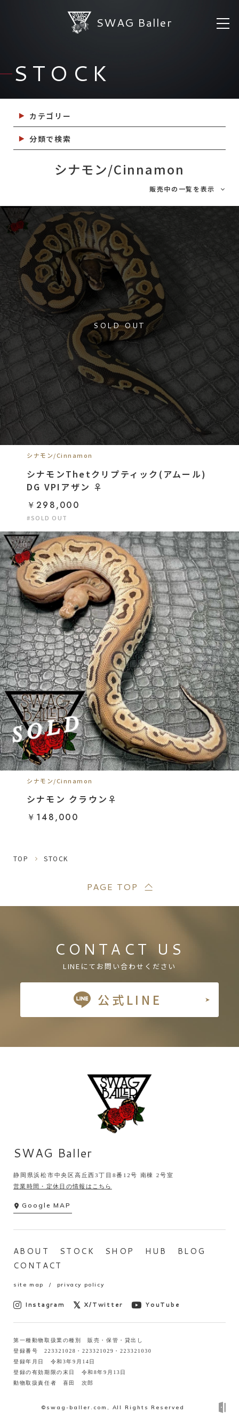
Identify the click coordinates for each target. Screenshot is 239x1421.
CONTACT (37, 1265)
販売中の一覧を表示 (182, 188)
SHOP (119, 1251)
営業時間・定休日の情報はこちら (62, 1186)
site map (28, 1284)
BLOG (192, 1251)
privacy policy (80, 1284)
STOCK (77, 1251)
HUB (156, 1251)
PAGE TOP (111, 886)
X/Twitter (98, 1304)
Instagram (39, 1304)
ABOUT (31, 1251)
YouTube (155, 1304)
